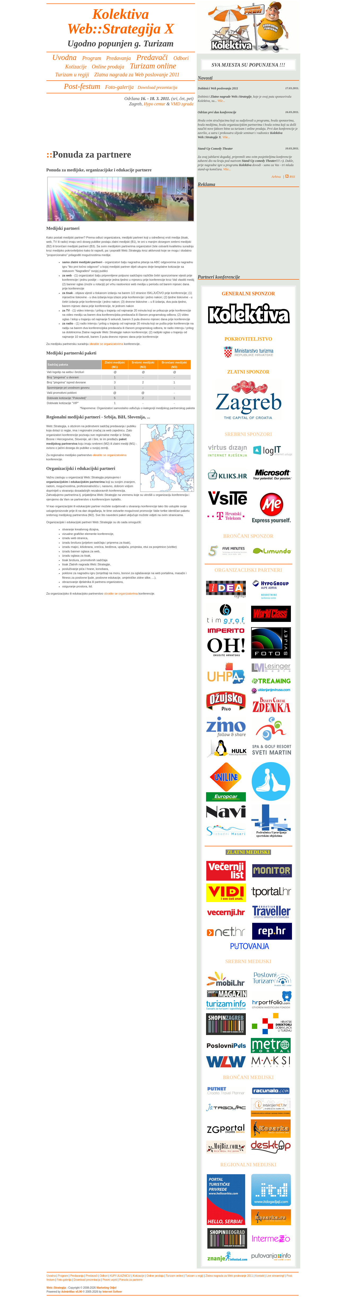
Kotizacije (76, 67)
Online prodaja (107, 67)
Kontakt (259, 1275)
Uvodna (64, 57)
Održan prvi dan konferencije (217, 112)
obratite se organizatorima (106, 343)
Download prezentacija (157, 87)
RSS (290, 177)
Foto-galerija (119, 87)
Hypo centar (154, 103)
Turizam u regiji (72, 74)
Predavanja (118, 58)
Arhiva (276, 177)
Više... (221, 101)
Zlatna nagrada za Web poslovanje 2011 (137, 74)
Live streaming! (275, 1275)
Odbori (181, 58)
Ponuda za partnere (130, 1279)
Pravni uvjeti (110, 1279)
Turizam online (153, 66)
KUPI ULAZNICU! (120, 1275)
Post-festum (82, 86)
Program (91, 58)
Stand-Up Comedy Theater (215, 148)
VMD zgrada (182, 103)
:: (49, 154)
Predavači (152, 57)
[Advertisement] (121, 128)
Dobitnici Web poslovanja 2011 (218, 88)
